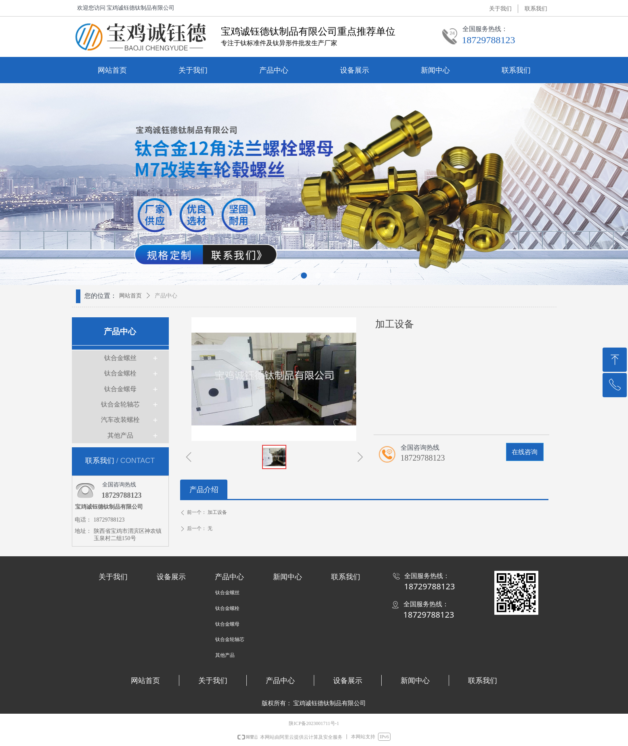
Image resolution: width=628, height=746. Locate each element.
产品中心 (166, 296)
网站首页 (130, 296)
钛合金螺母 (120, 389)
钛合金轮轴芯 (120, 404)
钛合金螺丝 (120, 357)
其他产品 (120, 435)
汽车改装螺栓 (120, 419)
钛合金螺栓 (120, 373)
